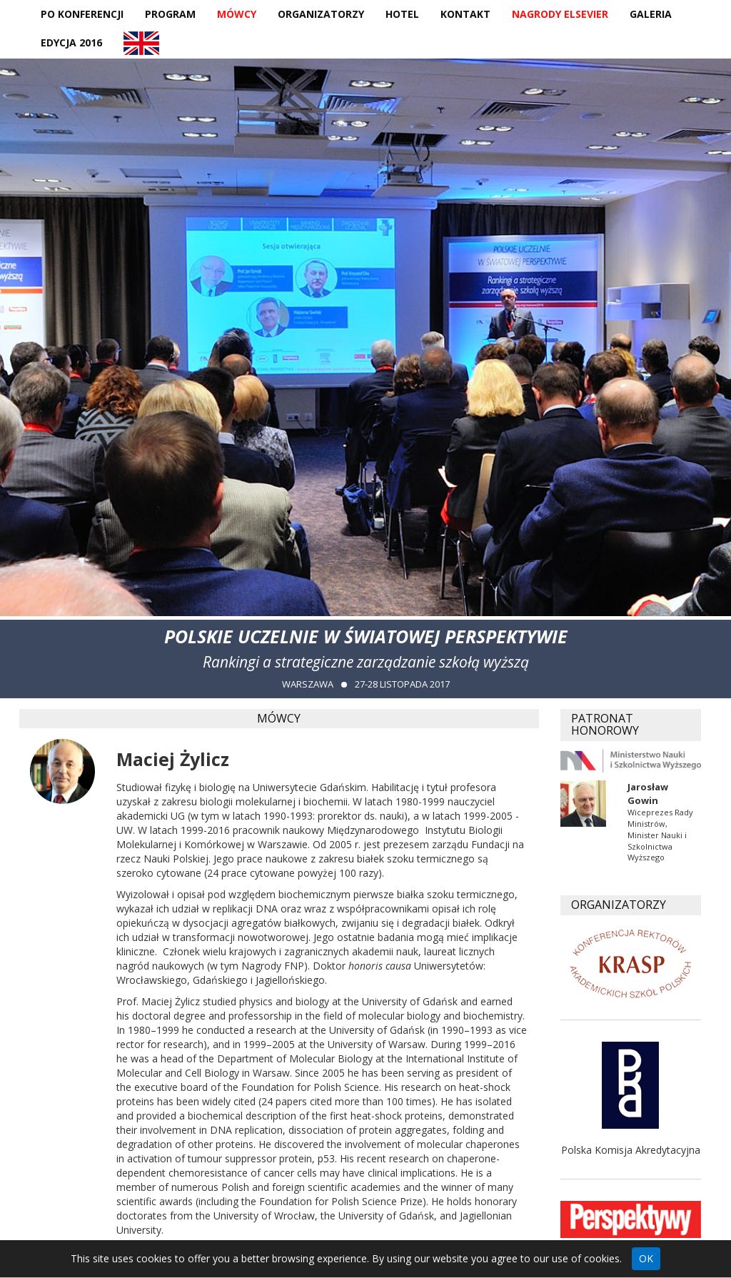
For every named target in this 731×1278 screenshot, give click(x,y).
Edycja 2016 (71, 42)
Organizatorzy (321, 14)
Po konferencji (82, 14)
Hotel (402, 14)
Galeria (651, 14)
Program (170, 14)
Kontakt (465, 14)
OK (646, 1258)
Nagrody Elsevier (560, 14)
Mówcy (236, 14)
